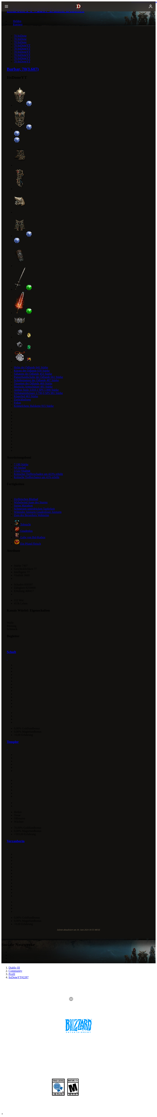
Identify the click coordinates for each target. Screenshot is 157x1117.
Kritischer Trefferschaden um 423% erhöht (38, 474)
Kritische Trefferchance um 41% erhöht (36, 477)
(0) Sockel (20, 467)
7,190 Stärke (21, 464)
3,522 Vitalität (22, 470)
